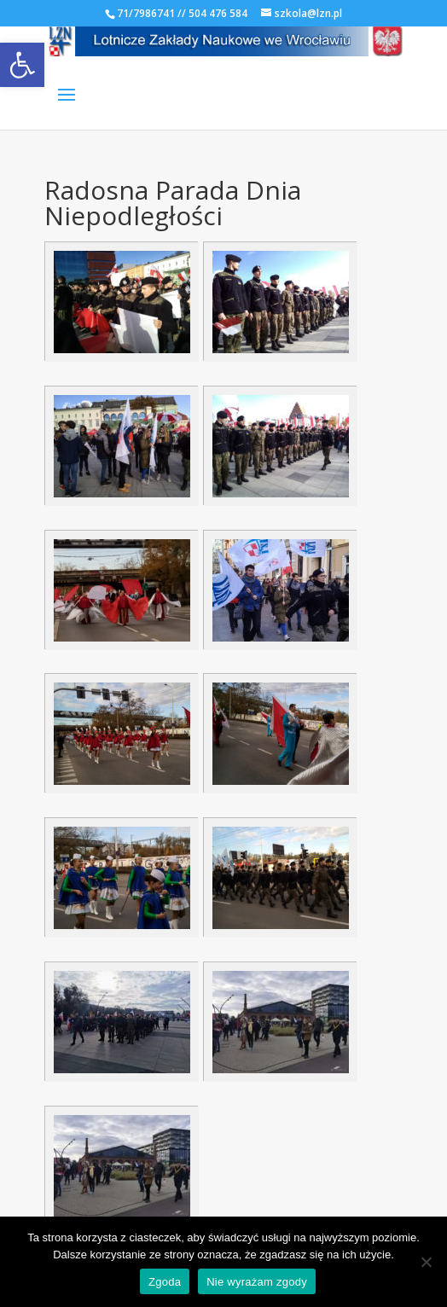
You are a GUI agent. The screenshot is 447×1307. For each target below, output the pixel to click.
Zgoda (164, 1281)
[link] (22, 65)
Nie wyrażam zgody (256, 1281)
